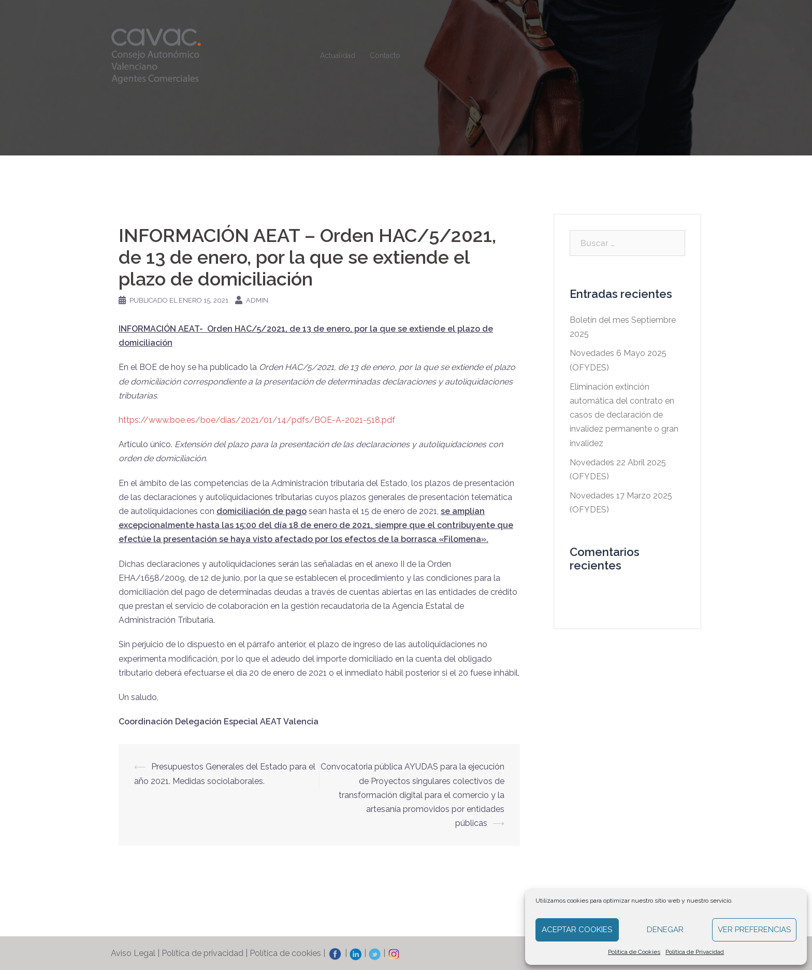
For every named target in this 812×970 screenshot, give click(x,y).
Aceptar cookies (577, 929)
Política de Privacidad (694, 951)
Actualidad (337, 55)
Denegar (665, 929)
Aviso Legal (133, 953)
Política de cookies (285, 953)
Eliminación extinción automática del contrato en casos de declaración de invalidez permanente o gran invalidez (624, 415)
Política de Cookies (634, 951)
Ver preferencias (754, 929)
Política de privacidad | (206, 953)
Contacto (385, 55)
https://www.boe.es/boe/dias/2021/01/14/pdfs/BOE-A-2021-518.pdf (257, 420)
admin (257, 300)
